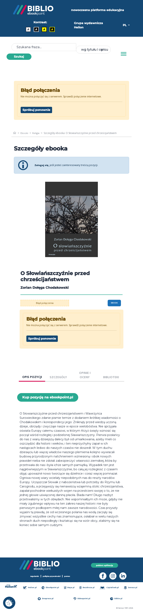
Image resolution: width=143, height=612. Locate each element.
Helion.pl (30, 587)
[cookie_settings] (9, 603)
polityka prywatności (52, 576)
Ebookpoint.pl (51, 587)
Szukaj (19, 56)
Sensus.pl (131, 587)
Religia (36, 133)
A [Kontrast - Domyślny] (28, 29)
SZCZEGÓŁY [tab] (58, 377)
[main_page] (15, 133)
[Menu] (123, 54)
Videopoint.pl (82, 598)
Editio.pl (117, 598)
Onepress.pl (46, 598)
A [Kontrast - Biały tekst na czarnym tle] (36, 29)
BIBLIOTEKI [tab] (111, 377)
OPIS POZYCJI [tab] (32, 377)
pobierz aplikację (104, 565)
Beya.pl (69, 587)
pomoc (69, 576)
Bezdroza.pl (87, 587)
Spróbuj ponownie (36, 110)
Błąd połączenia (45, 303)
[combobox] (93, 49)
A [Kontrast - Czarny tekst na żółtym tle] (44, 29)
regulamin (33, 576)
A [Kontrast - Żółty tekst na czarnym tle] (52, 29)
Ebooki (25, 133)
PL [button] (125, 25)
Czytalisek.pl (109, 587)
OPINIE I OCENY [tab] (84, 375)
